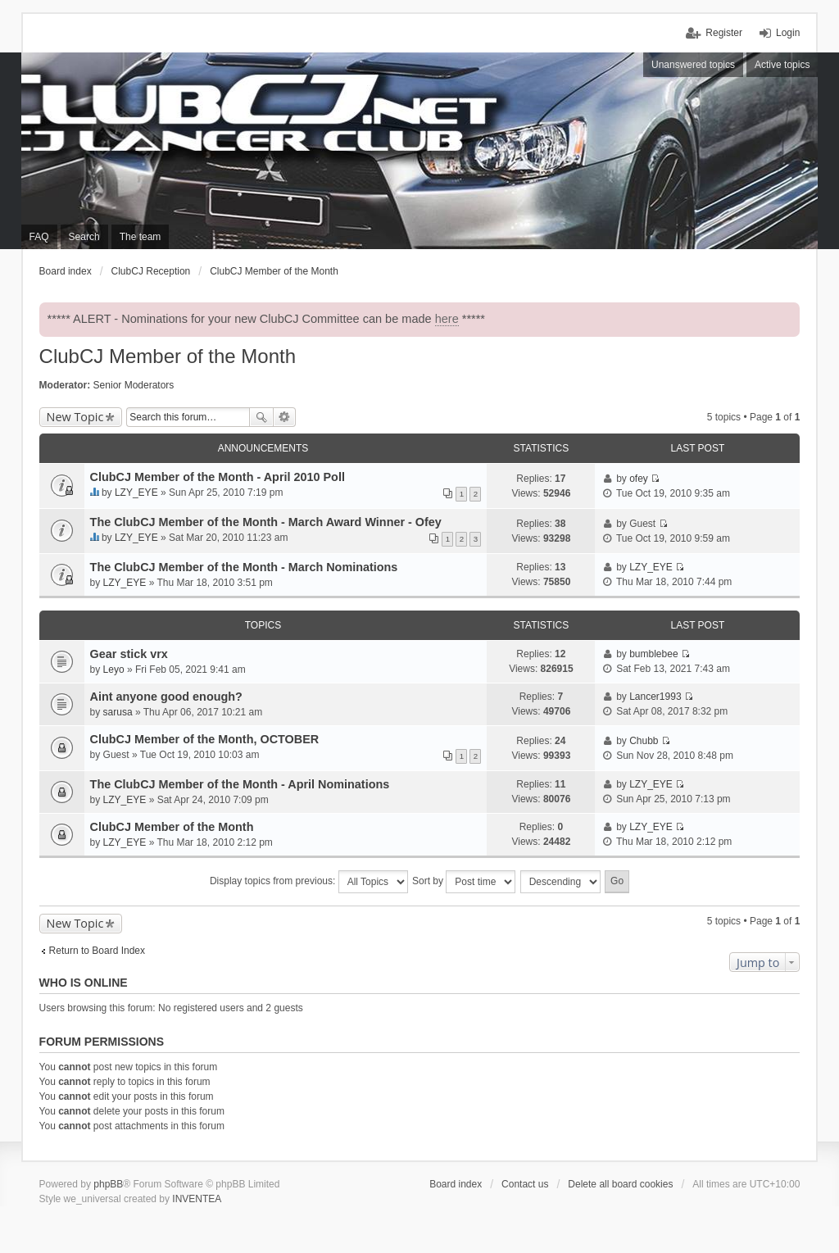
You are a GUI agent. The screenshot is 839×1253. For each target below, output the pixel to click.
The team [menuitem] (140, 237)
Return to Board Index (97, 950)
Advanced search (285, 417)
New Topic (75, 416)
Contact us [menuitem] (524, 1184)
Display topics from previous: (309, 881)
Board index (455, 1184)
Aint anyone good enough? (166, 696)
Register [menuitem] (723, 33)
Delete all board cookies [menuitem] (620, 1184)
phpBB (108, 1184)
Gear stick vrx (129, 654)
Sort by (463, 881)
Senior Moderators (134, 385)
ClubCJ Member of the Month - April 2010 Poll (217, 476)
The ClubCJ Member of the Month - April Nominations (240, 784)
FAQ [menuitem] (39, 237)
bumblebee (653, 654)
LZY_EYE (136, 492)
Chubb (643, 741)
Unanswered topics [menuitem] (693, 64)
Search (261, 417)
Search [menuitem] (84, 237)
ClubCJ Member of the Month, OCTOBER (205, 739)
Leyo (114, 669)
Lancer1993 (655, 696)
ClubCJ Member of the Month (167, 356)
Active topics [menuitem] (782, 64)
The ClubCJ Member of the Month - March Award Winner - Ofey (266, 522)
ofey (638, 478)
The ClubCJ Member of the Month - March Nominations (244, 567)
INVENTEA (196, 1199)
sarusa (118, 712)
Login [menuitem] (788, 33)
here (447, 318)
